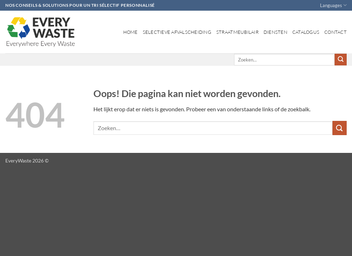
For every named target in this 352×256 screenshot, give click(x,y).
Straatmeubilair (237, 32)
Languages (333, 5)
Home (130, 32)
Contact (335, 32)
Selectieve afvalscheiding (177, 32)
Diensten (275, 32)
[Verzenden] (341, 60)
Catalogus (305, 32)
